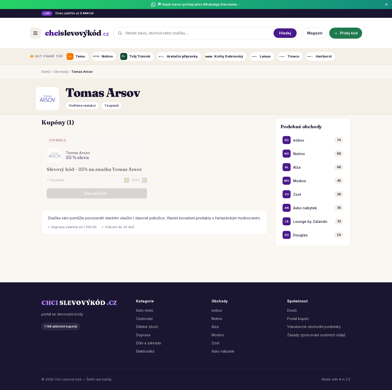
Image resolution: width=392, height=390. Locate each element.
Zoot (215, 343)
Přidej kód (346, 33)
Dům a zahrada (148, 343)
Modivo (218, 335)
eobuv (217, 310)
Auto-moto (144, 310)
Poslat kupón (298, 318)
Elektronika (145, 351)
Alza (215, 326)
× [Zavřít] (386, 4)
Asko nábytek (223, 351)
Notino (217, 318)
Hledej (285, 33)
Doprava (143, 335)
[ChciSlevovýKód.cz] (77, 33)
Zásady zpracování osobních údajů (316, 335)
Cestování (144, 318)
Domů (45, 72)
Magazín (314, 33)
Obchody (61, 72)
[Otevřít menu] (35, 33)
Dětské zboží (147, 326)
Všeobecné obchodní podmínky (314, 326)
